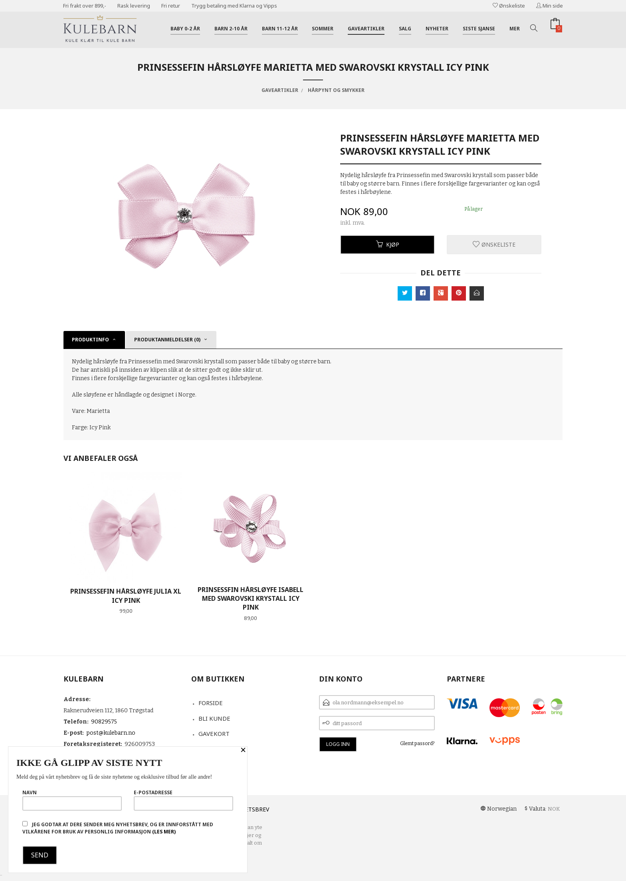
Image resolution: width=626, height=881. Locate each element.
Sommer (322, 28)
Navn (72, 800)
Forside (210, 703)
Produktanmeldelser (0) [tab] (167, 339)
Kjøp (387, 244)
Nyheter (437, 28)
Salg (405, 28)
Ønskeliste (509, 5)
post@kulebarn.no (110, 733)
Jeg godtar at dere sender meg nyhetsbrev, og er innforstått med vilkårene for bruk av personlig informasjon (117, 828)
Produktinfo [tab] (90, 339)
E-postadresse (183, 800)
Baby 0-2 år (185, 28)
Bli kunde (214, 718)
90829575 (104, 721)
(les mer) (164, 831)
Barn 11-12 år (280, 28)
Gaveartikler (366, 28)
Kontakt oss (219, 749)
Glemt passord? (417, 743)
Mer (514, 28)
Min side (549, 5)
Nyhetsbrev (251, 809)
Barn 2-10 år (231, 28)
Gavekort (214, 733)
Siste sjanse (479, 28)
